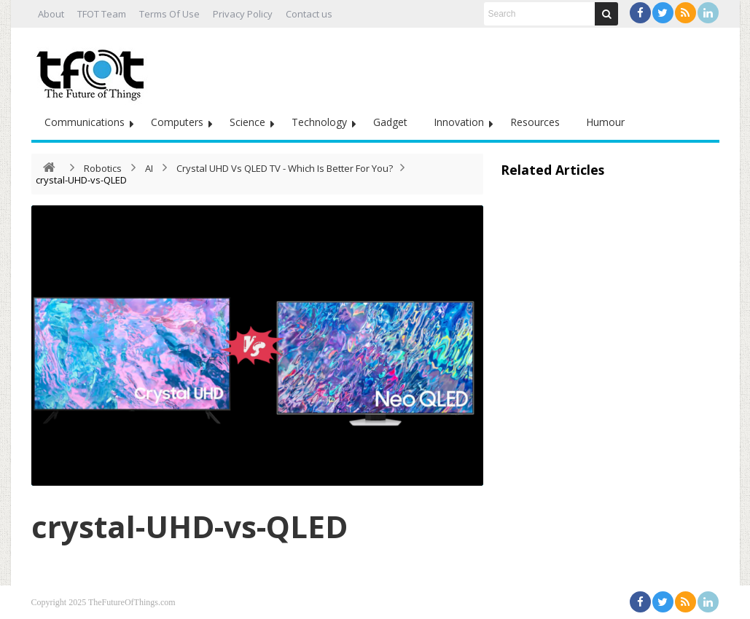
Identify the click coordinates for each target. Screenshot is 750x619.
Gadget (390, 122)
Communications (84, 122)
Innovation (459, 122)
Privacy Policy (243, 13)
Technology (319, 122)
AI (149, 168)
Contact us (309, 13)
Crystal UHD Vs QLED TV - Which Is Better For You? (284, 168)
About (51, 13)
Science (247, 122)
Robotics (103, 168)
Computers (177, 122)
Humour (605, 122)
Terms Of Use (169, 13)
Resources (535, 122)
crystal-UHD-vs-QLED (189, 526)
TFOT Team (101, 13)
